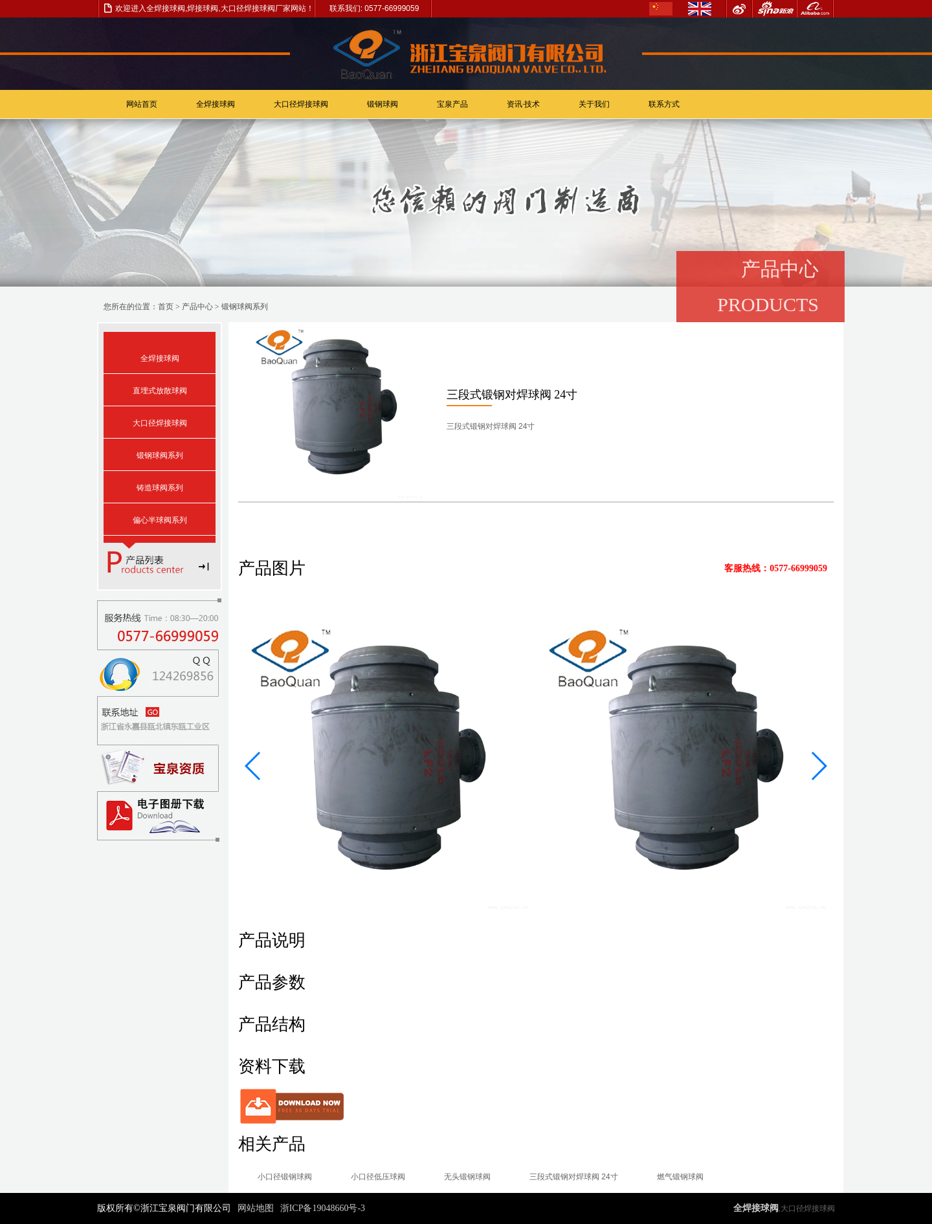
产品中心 (197, 306)
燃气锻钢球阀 (680, 1176)
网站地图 (256, 1208)
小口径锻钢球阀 (285, 1176)
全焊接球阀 (215, 104)
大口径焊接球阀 (301, 104)
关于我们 (594, 104)
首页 (165, 306)
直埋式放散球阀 (160, 390)
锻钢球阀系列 (244, 306)
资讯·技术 (523, 104)
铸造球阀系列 (160, 487)
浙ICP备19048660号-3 (322, 1208)
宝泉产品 (452, 104)
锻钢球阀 (382, 104)
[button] (253, 766)
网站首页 (141, 104)
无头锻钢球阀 (467, 1176)
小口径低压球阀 (378, 1176)
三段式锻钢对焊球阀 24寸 (573, 1176)
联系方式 (664, 104)
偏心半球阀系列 (160, 520)
